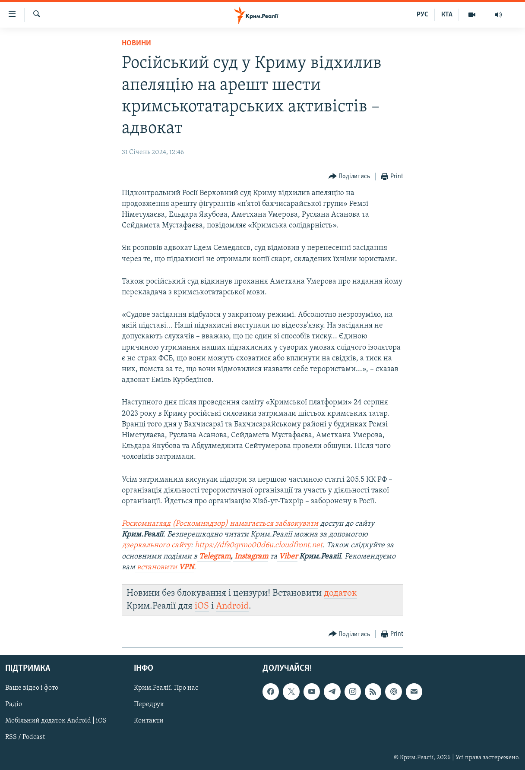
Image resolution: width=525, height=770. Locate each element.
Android (232, 606)
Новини (136, 43)
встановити (164, 567)
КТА (446, 14)
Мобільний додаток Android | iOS (56, 720)
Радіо (13, 704)
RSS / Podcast (25, 737)
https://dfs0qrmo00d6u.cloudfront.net (259, 545)
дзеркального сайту (156, 545)
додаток (340, 593)
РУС (422, 14)
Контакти (149, 720)
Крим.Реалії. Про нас (166, 688)
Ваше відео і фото (31, 688)
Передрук (149, 704)
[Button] (349, 177)
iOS (202, 606)
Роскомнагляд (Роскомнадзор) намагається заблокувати (220, 524)
